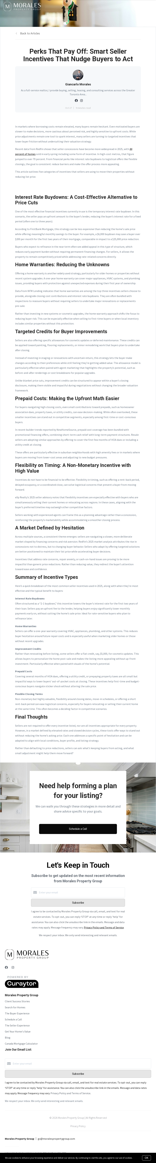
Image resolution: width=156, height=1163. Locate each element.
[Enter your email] (81, 892)
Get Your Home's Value (18, 1031)
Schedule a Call (13, 1019)
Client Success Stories (17, 1001)
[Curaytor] (21, 987)
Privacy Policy (78, 1126)
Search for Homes (15, 1007)
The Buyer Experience (17, 1013)
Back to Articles (30, 33)
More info (137, 1157)
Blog (7, 1037)
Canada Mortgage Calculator (21, 1043)
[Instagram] (13, 967)
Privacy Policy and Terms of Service (104, 927)
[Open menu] (151, 6)
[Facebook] (6, 967)
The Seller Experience (17, 1025)
